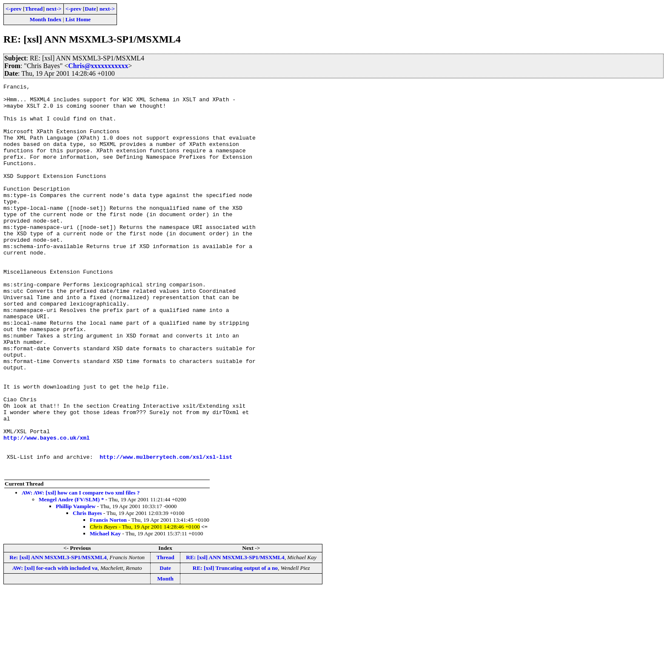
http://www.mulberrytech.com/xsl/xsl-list (166, 532)
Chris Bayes (87, 591)
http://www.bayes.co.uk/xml (46, 509)
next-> (53, 9)
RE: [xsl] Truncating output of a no (235, 646)
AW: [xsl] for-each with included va (55, 646)
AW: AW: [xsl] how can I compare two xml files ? (81, 570)
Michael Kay (105, 611)
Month (165, 656)
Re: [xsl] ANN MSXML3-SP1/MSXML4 (57, 635)
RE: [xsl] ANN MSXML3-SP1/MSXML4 (235, 635)
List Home (78, 19)
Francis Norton (108, 598)
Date (90, 9)
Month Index (45, 19)
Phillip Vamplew (76, 584)
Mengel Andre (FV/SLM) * (71, 577)
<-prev (14, 9)
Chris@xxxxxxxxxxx (98, 65)
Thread (34, 9)
